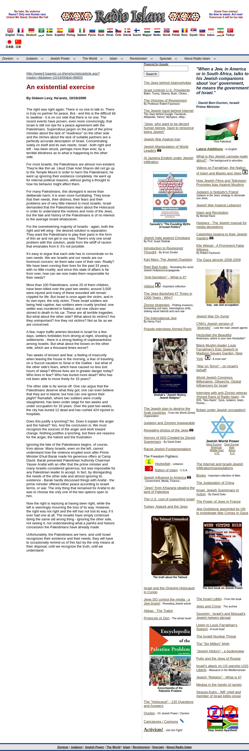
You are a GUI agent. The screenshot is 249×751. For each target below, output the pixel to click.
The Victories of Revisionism (165, 100)
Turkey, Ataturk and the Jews (166, 506)
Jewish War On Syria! (212, 316)
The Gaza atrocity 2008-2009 (218, 260)
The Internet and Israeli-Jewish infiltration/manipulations (219, 466)
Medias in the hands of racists (219, 685)
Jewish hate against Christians (167, 238)
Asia (231, 447)
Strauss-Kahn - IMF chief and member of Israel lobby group (218, 694)
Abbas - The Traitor (158, 611)
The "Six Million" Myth (212, 644)
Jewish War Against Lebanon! (218, 205)
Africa (232, 450)
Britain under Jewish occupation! (221, 410)
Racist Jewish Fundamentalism (167, 449)
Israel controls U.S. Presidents (167, 90)
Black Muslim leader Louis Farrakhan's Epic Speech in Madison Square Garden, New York (219, 352)
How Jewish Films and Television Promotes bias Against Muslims (221, 183)
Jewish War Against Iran (162, 139)
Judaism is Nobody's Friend (217, 192)
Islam (113, 58)
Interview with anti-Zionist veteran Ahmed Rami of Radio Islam (221, 395)
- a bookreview (220, 651)
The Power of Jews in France (218, 501)
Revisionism (138, 58)
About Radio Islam (197, 58)
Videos (149, 286)
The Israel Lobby (209, 599)
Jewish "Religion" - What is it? (219, 677)
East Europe (231, 444)
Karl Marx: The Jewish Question (168, 260)
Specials (165, 58)
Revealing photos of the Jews (166, 430)
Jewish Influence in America (165, 477)
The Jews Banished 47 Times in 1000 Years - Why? (168, 296)
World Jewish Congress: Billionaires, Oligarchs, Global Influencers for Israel (218, 381)
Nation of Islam (166, 470)
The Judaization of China (215, 483)
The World (90, 58)
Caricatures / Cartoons (161, 722)
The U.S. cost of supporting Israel (169, 499)
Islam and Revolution (212, 213)
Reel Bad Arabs (155, 267)
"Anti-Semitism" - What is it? (165, 277)
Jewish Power (60, 58)
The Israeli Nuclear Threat (216, 636)
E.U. (232, 453)
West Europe (214, 444)
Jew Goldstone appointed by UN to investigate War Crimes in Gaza (222, 511)
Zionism (7, 58)
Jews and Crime (208, 606)
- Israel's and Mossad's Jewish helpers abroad (220, 616)
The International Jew (160, 318)
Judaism (32, 58)
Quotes (149, 713)
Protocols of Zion (157, 618)
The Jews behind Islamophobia (167, 83)
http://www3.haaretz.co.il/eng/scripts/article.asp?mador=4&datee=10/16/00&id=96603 (63, 75)
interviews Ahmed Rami (167, 329)
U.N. (217, 453)
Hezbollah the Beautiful (214, 335)
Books (201, 475)
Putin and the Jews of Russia (218, 658)
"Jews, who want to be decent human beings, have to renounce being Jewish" (169, 128)
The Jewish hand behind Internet (169, 111)
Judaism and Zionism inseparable (169, 423)
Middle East (217, 450)
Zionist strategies (157, 305)
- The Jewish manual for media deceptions (221, 225)
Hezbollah (162, 464)
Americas (216, 447)
